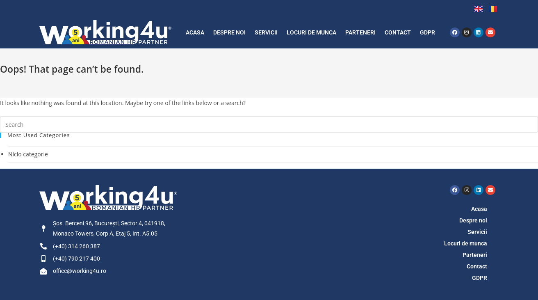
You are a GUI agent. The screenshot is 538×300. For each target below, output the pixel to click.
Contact (398, 32)
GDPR (427, 32)
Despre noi (229, 32)
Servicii (266, 32)
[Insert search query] (269, 124)
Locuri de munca (311, 32)
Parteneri (360, 32)
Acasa (195, 32)
